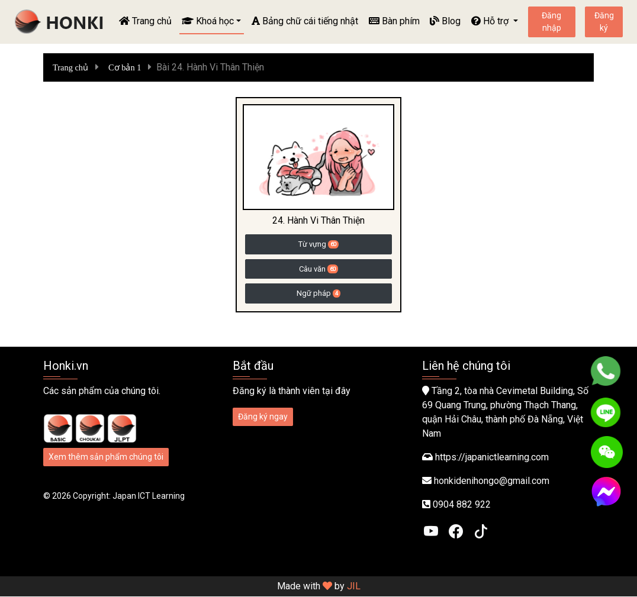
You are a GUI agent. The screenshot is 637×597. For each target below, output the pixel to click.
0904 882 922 (462, 505)
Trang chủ (145, 21)
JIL (354, 586)
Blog (445, 21)
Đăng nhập (551, 22)
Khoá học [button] (208, 21)
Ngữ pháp (318, 293)
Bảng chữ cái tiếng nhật (305, 21)
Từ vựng (318, 244)
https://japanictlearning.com (492, 457)
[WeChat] (606, 452)
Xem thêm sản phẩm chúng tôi (106, 457)
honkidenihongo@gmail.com (491, 481)
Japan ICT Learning (148, 496)
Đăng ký (604, 22)
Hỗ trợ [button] (491, 21)
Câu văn (318, 268)
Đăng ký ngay (263, 417)
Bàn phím (394, 21)
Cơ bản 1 (124, 67)
